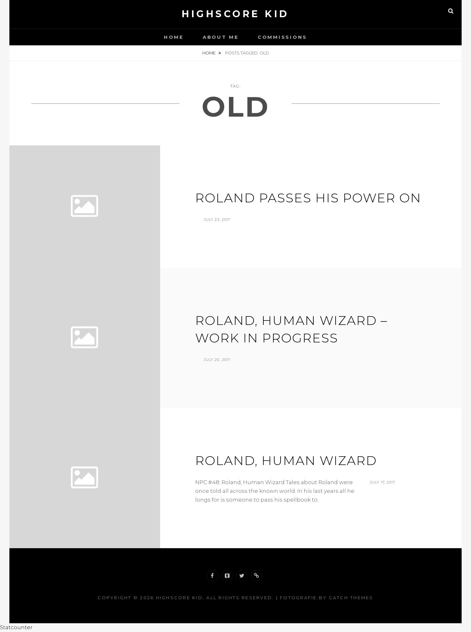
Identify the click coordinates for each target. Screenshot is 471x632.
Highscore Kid (235, 14)
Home (174, 37)
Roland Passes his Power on (308, 197)
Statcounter (16, 627)
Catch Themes (351, 597)
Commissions (282, 37)
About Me (221, 37)
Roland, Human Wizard (286, 460)
